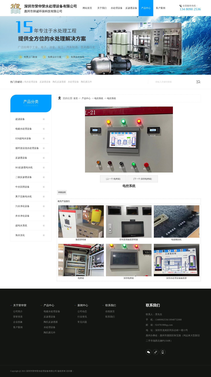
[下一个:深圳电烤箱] (142, 179)
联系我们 (110, 305)
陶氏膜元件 (86, 82)
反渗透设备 (131, 8)
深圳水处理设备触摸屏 (176, 278)
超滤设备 (20, 119)
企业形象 (18, 322)
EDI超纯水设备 (23, 138)
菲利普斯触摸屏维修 (128, 239)
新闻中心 (83, 305)
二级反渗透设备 (23, 177)
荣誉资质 (18, 316)
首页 (75, 98)
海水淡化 (20, 235)
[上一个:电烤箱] (113, 179)
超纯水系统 (21, 225)
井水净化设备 (22, 216)
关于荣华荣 (19, 305)
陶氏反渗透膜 (59, 82)
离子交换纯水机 (23, 196)
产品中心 (146, 8)
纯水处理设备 (31, 82)
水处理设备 (116, 8)
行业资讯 (82, 316)
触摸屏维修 (81, 239)
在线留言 (110, 311)
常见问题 (82, 322)
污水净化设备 (22, 206)
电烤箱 (81, 278)
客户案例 (160, 8)
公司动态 (82, 311)
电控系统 (98, 98)
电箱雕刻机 (176, 239)
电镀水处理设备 (23, 129)
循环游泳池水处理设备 (27, 148)
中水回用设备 (22, 187)
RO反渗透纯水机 (24, 167)
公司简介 (18, 311)
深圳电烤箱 (129, 278)
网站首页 (87, 8)
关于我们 (102, 8)
